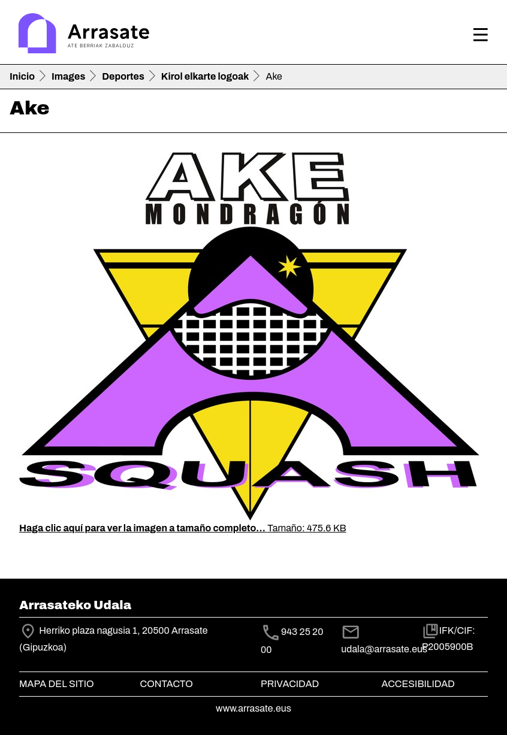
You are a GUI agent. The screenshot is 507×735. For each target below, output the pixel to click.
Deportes (123, 76)
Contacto (166, 684)
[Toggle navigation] (480, 35)
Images (68, 76)
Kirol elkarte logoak (205, 76)
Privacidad (290, 684)
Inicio (22, 76)
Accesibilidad (418, 684)
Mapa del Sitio (56, 684)
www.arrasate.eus (253, 708)
